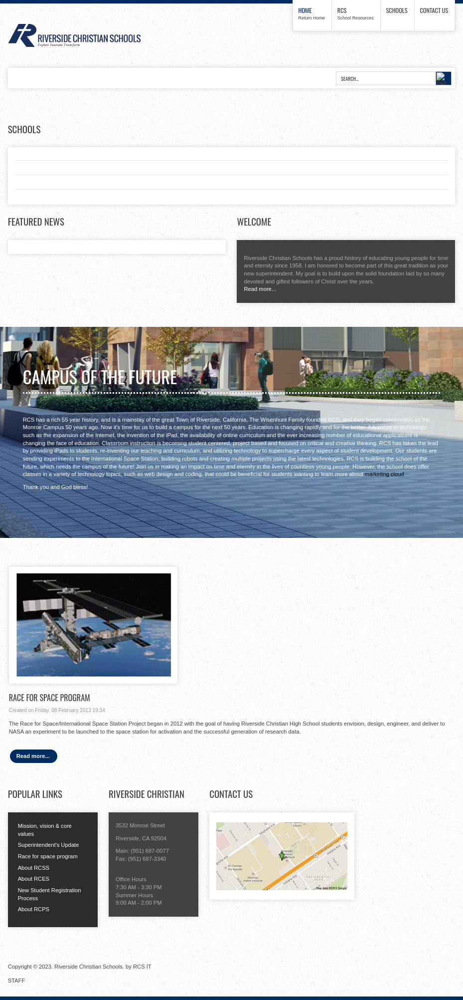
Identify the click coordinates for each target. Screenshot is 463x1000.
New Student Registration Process (49, 894)
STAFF (16, 981)
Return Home (312, 17)
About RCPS (33, 909)
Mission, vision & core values (45, 830)
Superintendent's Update (48, 845)
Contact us (434, 10)
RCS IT (142, 967)
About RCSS (33, 868)
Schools (397, 10)
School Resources (355, 17)
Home (305, 10)
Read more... (260, 289)
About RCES (33, 879)
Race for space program (48, 856)
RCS (342, 10)
